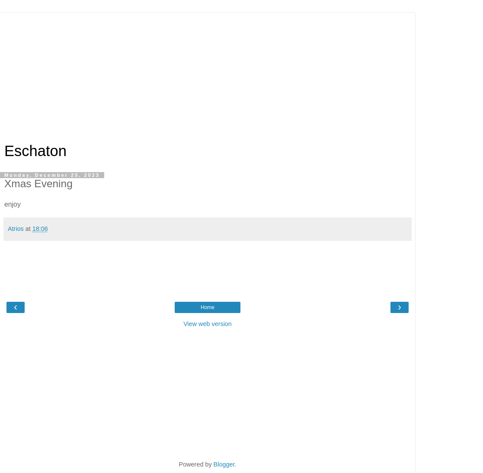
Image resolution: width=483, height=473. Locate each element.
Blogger (224, 464)
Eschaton (35, 151)
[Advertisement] (207, 73)
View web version (207, 323)
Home (207, 307)
